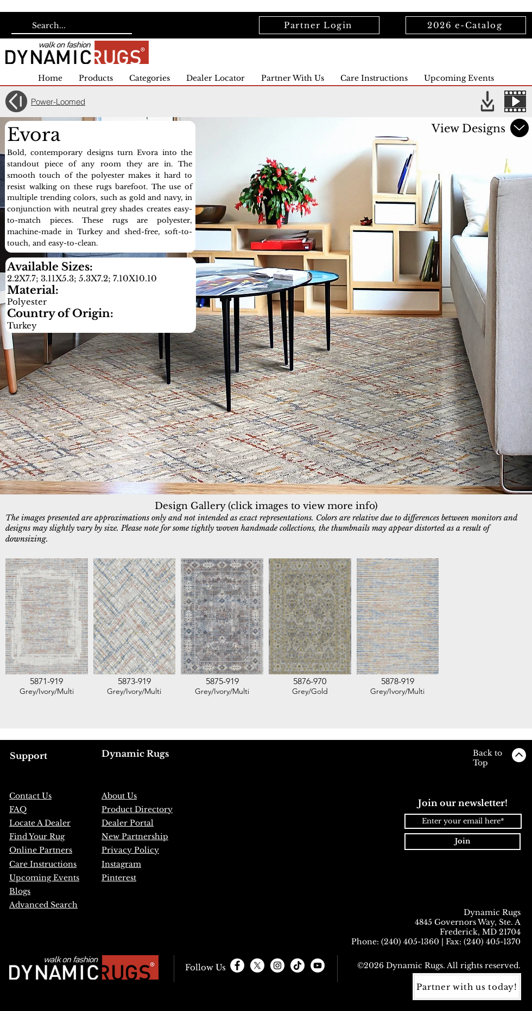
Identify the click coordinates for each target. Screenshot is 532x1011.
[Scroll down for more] (519, 128)
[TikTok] (297, 965)
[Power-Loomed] (64, 101)
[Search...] (70, 26)
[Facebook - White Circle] (237, 965)
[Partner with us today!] (467, 986)
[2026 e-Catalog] (466, 25)
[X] (257, 965)
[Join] (462, 841)
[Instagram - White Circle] (277, 965)
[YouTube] (318, 965)
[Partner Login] (319, 25)
